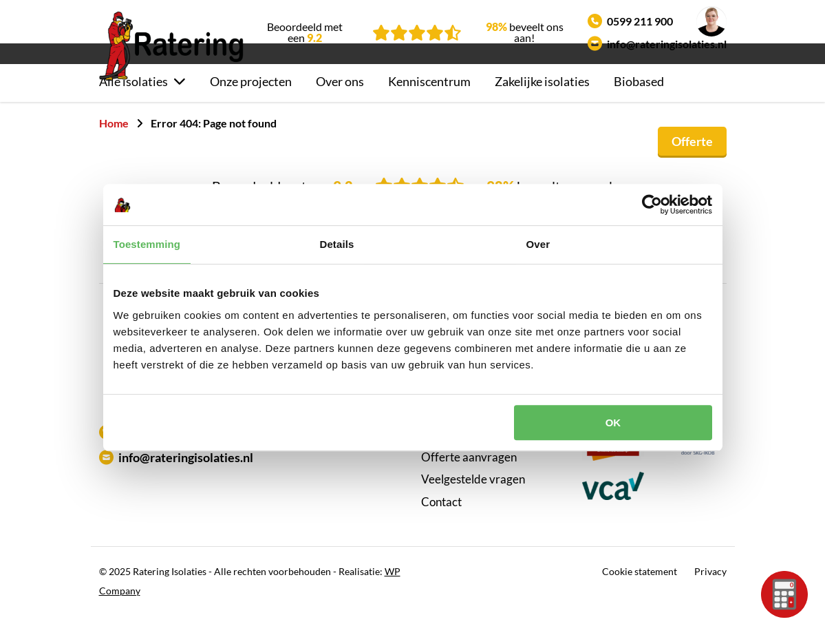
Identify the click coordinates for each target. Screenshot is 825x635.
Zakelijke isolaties (542, 100)
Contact (441, 520)
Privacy (710, 590)
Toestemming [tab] (147, 244)
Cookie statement (639, 590)
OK (613, 422)
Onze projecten (251, 100)
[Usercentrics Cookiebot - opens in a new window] (652, 204)
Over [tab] (538, 244)
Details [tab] (337, 244)
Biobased (639, 100)
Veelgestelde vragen (473, 498)
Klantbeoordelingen (471, 453)
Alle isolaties (133, 100)
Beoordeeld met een (305, 32)
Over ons (340, 100)
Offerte (692, 159)
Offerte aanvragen (469, 476)
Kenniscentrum (429, 100)
